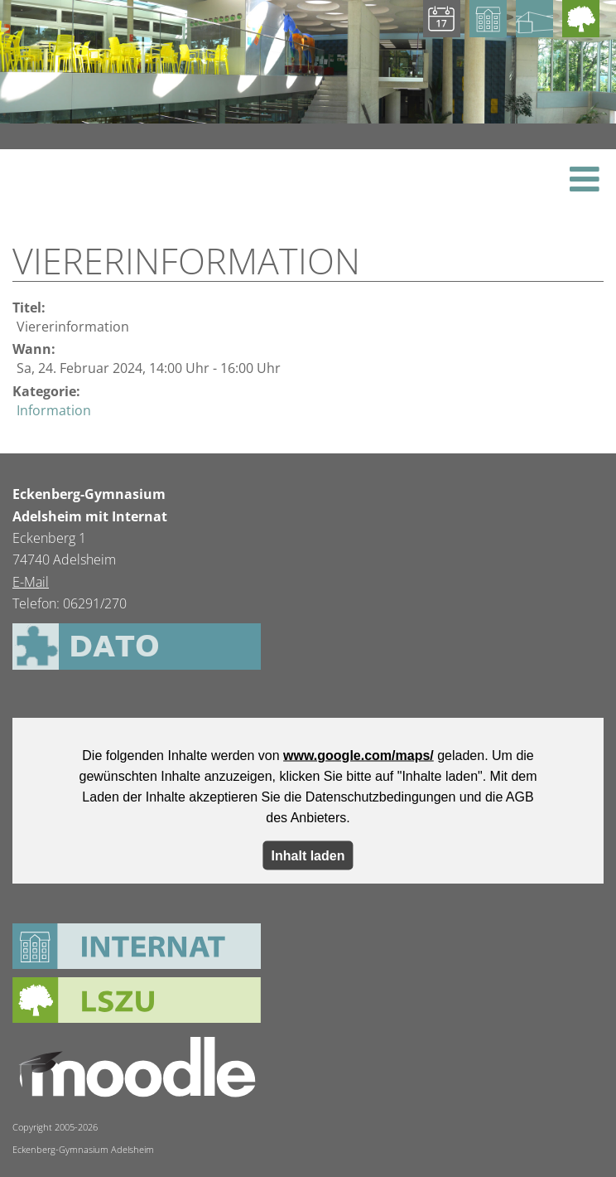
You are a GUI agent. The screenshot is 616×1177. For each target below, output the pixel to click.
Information (54, 410)
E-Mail (30, 582)
